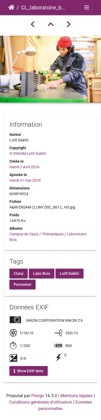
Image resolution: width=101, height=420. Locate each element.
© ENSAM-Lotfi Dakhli (27, 153)
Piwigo (37, 395)
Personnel (22, 284)
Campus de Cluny (24, 234)
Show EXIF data (28, 370)
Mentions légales (76, 395)
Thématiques (53, 234)
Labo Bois (41, 273)
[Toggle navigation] (87, 7)
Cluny (18, 273)
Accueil (11, 7)
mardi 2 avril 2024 (24, 167)
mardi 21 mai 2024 (25, 180)
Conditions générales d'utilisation (40, 402)
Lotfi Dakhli (69, 273)
